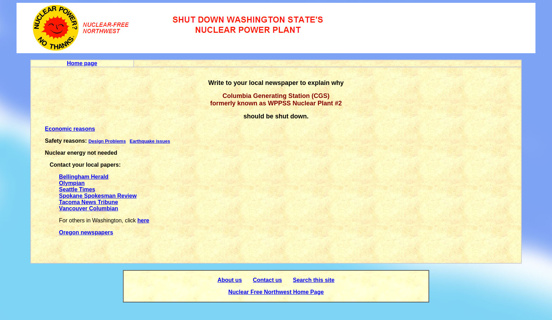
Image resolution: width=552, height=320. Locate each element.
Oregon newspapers (86, 232)
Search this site (313, 280)
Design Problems (107, 141)
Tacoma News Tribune (88, 202)
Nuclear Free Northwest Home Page (276, 292)
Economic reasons (70, 129)
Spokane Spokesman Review (98, 196)
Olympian (72, 183)
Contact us (267, 280)
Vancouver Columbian (88, 208)
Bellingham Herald (83, 177)
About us (230, 280)
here (143, 220)
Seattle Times (77, 189)
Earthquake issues (150, 141)
